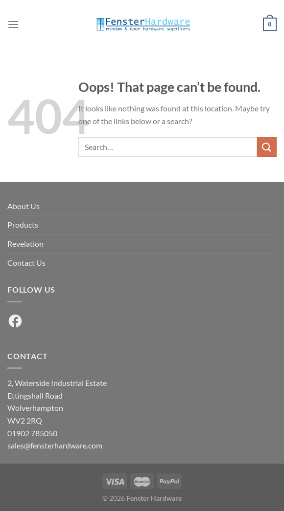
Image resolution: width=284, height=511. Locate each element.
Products (22, 224)
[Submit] (267, 146)
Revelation (25, 243)
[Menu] (13, 24)
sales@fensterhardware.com (54, 445)
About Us (23, 206)
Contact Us (26, 262)
